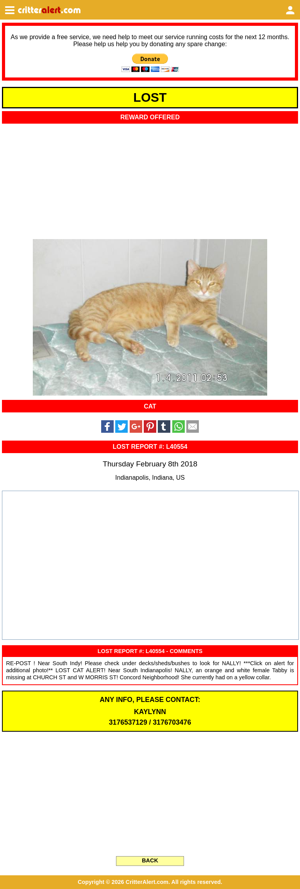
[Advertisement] (150, 179)
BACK (150, 860)
